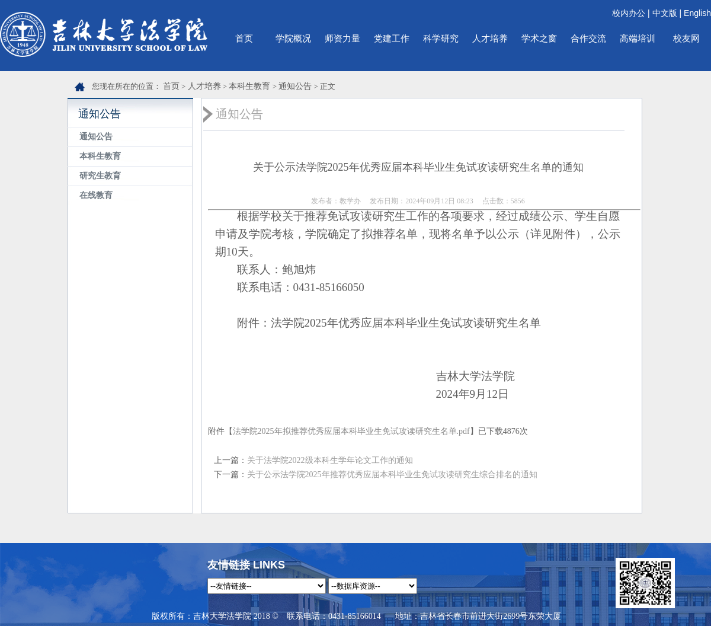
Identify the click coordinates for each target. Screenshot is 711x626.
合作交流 (588, 38)
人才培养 (490, 38)
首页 (244, 38)
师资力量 (342, 38)
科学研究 (441, 38)
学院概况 (293, 38)
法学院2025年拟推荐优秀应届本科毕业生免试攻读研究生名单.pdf (351, 431)
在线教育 (96, 195)
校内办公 (628, 13)
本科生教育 (249, 86)
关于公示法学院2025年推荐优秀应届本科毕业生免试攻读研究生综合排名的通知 (392, 474)
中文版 (664, 13)
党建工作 (391, 38)
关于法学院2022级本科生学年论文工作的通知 (330, 460)
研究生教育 (100, 175)
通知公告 (295, 86)
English (697, 13)
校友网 (686, 38)
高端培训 (637, 38)
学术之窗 (539, 38)
